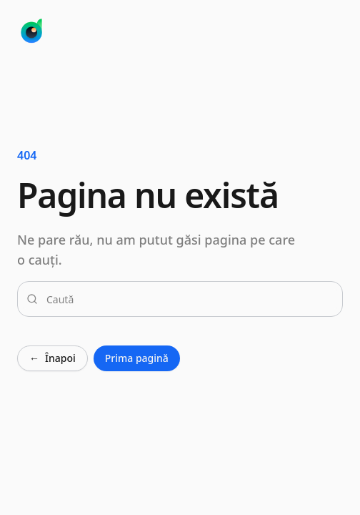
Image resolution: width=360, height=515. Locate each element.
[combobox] (189, 299)
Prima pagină (137, 358)
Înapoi (52, 358)
